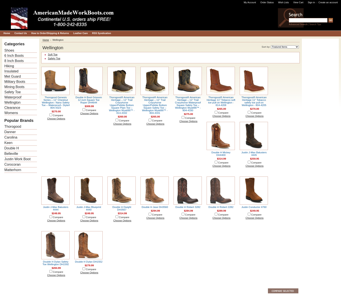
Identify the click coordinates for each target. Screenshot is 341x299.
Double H (11, 148)
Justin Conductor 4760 (254, 207)
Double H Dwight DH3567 (121, 208)
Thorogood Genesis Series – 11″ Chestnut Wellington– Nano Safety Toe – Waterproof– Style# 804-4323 (56, 102)
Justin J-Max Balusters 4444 (55, 208)
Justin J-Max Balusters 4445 (254, 153)
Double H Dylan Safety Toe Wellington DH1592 (55, 263)
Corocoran (12, 164)
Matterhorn (12, 170)
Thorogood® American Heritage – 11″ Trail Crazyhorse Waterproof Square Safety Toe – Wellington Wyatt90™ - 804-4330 (188, 104)
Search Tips (315, 24)
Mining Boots (14, 87)
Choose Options (56, 118)
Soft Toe (52, 54)
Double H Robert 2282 (221, 207)
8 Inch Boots (14, 61)
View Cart (298, 2)
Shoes (9, 50)
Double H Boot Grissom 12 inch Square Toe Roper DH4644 (88, 100)
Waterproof (13, 97)
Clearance (12, 107)
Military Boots (14, 81)
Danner (10, 132)
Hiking (9, 66)
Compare (58, 115)
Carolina (10, 137)
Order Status (267, 2)
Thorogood (12, 126)
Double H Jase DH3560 (155, 207)
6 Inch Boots (14, 55)
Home (46, 40)
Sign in (311, 2)
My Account (250, 2)
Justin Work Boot (17, 159)
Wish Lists (283, 2)
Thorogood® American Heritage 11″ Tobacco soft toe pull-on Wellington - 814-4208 (221, 101)
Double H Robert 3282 (188, 207)
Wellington (12, 102)
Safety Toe (12, 92)
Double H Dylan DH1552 (88, 261)
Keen (8, 143)
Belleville (11, 153)
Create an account (328, 2)
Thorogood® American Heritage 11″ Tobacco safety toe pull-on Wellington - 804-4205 (254, 101)
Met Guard (12, 76)
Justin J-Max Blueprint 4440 (88, 208)
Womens (11, 113)
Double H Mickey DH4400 (220, 153)
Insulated (11, 71)
